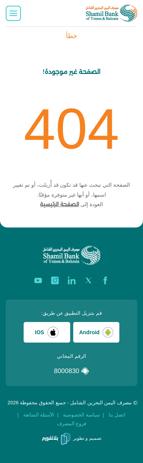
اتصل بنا (117, 415)
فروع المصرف (72, 423)
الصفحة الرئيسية (59, 204)
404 (71, 129)
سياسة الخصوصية (81, 415)
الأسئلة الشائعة (39, 415)
